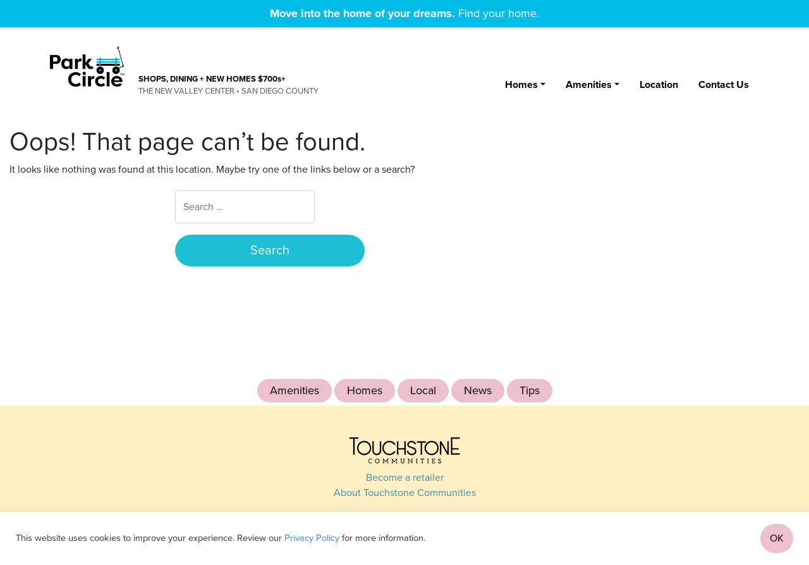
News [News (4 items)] (478, 390)
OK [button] (777, 538)
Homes (521, 84)
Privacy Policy (311, 538)
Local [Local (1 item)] (423, 390)
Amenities (589, 84)
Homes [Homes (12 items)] (364, 390)
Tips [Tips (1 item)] (530, 390)
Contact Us (723, 84)
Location (659, 84)
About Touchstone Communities (405, 493)
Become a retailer (405, 477)
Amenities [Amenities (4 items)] (294, 390)
